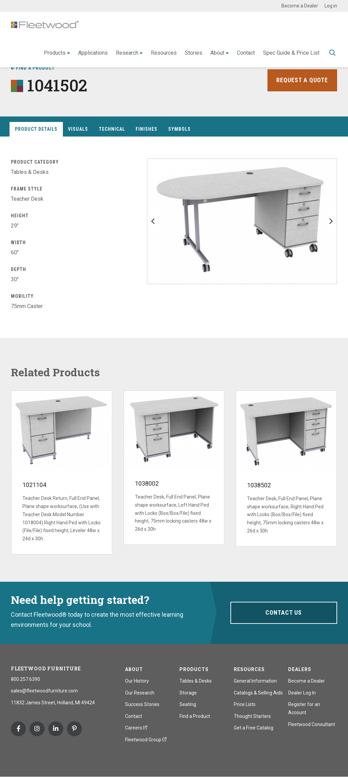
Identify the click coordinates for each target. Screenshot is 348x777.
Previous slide (152, 221)
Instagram (37, 728)
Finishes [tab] (146, 129)
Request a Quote (302, 80)
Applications (93, 53)
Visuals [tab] (78, 129)
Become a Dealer (299, 5)
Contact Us (283, 612)
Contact (246, 53)
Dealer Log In (302, 692)
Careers (136, 727)
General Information (255, 681)
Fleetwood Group (146, 739)
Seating (187, 704)
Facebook (18, 728)
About (217, 53)
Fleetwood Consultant (311, 724)
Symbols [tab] (179, 129)
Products (55, 53)
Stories (193, 53)
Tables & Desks (195, 681)
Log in (331, 5)
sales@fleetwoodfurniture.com (44, 690)
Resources (164, 53)
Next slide (331, 221)
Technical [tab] (112, 129)
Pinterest (74, 728)
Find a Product (35, 68)
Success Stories (142, 704)
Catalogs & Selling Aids (258, 692)
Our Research (139, 692)
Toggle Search (332, 53)
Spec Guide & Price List (291, 53)
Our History (137, 681)
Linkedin (55, 728)
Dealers (299, 669)
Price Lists (245, 704)
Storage (188, 692)
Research (127, 53)
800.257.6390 (25, 679)
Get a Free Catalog (253, 727)
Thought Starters (252, 716)
